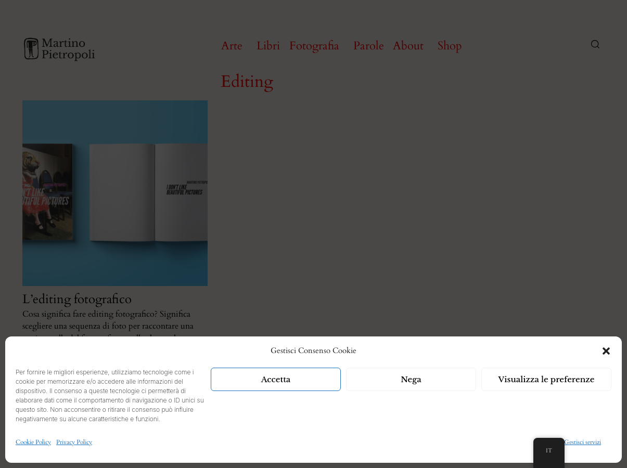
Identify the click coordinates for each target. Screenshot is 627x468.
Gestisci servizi (582, 442)
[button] (606, 351)
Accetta (276, 379)
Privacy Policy (74, 442)
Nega (411, 379)
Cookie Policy (33, 442)
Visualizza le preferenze (546, 379)
